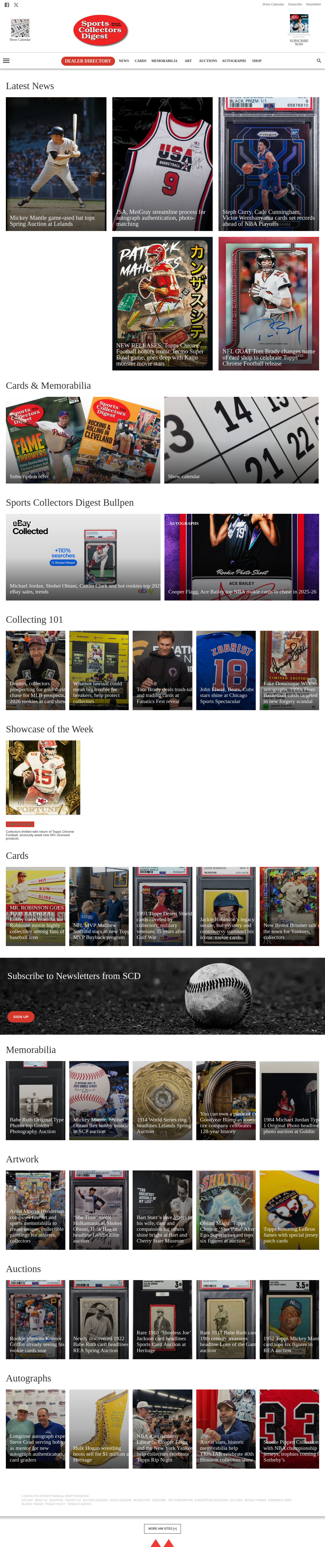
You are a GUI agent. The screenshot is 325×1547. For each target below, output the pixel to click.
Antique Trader (255, 1500)
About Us (41, 1500)
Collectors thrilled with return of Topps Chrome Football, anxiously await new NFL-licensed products (40, 835)
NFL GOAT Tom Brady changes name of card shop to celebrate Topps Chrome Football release (268, 357)
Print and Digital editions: (299, 35)
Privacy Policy (55, 1504)
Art (188, 61)
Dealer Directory (88, 61)
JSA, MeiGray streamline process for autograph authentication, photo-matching (161, 218)
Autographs (234, 61)
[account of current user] (6, 60)
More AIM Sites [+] (162, 1528)
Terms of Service (79, 1504)
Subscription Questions (211, 1500)
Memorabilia (164, 61)
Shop (257, 61)
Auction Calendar (95, 1500)
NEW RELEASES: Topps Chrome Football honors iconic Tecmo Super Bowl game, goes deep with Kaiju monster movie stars (160, 354)
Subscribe (295, 4)
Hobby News (20, 824)
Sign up (21, 1017)
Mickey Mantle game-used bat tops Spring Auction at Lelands (52, 220)
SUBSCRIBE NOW (299, 42)
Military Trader (32, 1504)
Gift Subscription (180, 1500)
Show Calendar (273, 4)
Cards (140, 61)
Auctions (208, 61)
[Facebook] (7, 5)
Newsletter (313, 4)
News (124, 61)
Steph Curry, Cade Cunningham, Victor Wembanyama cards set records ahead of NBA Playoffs (268, 218)
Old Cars (236, 1500)
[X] (16, 5)
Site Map (27, 1500)
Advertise (56, 1500)
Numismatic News (279, 1500)
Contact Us (73, 1500)
